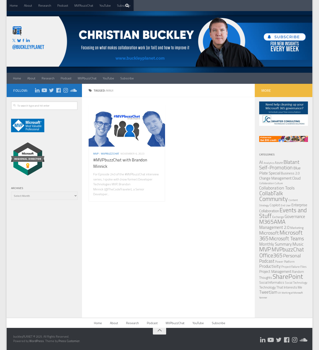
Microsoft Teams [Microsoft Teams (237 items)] (286, 238)
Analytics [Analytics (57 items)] (269, 163)
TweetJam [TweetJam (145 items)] (268, 292)
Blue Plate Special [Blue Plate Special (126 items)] (280, 170)
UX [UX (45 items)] (279, 293)
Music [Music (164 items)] (297, 244)
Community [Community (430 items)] (273, 198)
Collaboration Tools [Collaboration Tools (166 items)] (277, 187)
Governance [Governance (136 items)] (295, 216)
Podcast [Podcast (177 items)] (266, 261)
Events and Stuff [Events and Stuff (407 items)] (283, 213)
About (28, 5)
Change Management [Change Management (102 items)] (275, 178)
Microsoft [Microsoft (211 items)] (269, 232)
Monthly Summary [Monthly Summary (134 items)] (275, 244)
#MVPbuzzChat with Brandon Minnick (120, 163)
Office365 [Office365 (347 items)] (270, 255)
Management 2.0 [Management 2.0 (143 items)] (274, 227)
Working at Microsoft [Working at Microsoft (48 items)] (292, 293)
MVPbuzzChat (83, 5)
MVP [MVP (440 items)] (265, 249)
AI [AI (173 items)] (261, 162)
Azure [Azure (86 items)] (279, 162)
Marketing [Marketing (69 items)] (296, 227)
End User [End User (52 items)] (286, 205)
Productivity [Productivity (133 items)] (270, 266)
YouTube (105, 5)
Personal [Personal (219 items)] (292, 255)
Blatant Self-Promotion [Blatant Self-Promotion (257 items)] (279, 164)
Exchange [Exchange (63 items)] (278, 217)
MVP (96, 154)
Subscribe (127, 78)
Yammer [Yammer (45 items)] (263, 297)
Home (14, 5)
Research (44, 5)
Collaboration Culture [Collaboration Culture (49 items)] (271, 183)
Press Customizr (69, 341)
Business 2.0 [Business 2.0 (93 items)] (290, 173)
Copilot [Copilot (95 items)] (275, 205)
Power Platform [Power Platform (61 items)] (285, 261)
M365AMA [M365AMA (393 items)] (272, 221)
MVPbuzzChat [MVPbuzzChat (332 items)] (288, 249)
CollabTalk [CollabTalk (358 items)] (271, 193)
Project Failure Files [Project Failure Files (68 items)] (294, 266)
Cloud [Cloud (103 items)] (296, 178)
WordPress (36, 341)
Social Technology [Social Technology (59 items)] (296, 283)
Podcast (62, 5)
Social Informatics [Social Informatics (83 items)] (271, 282)
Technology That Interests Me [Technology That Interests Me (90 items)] (280, 287)
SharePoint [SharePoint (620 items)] (288, 276)
